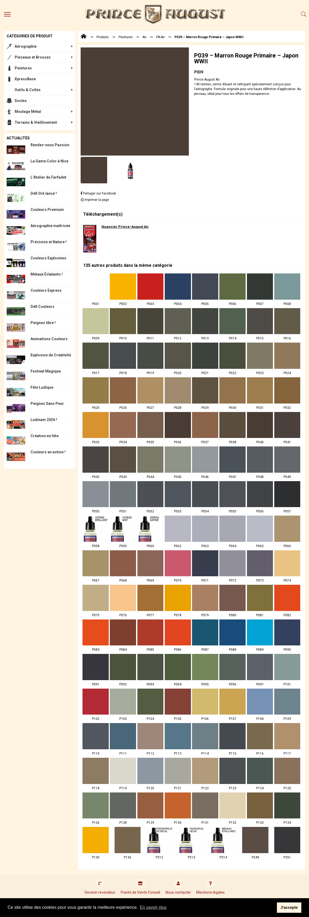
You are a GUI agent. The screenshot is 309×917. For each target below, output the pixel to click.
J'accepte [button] (289, 907)
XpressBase (25, 79)
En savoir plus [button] (153, 907)
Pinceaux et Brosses (33, 57)
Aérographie (26, 46)
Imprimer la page (95, 200)
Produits (103, 37)
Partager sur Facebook (98, 193)
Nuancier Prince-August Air (125, 227)
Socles (21, 101)
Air (144, 37)
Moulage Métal (28, 111)
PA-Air (160, 37)
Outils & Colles (28, 90)
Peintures (23, 68)
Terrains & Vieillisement (36, 122)
